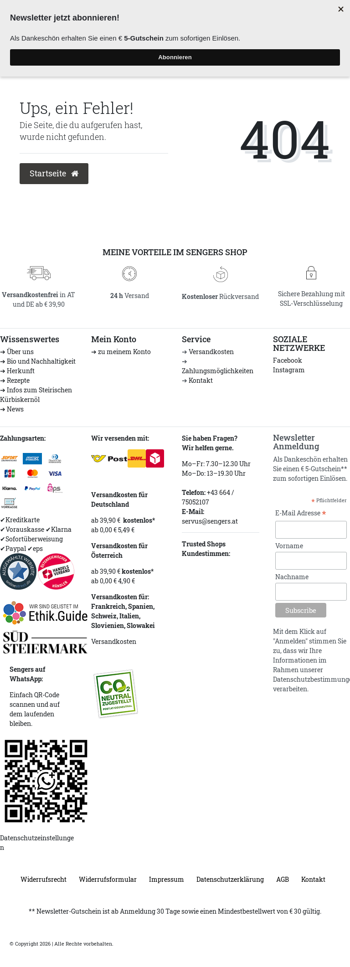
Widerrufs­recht (44, 879)
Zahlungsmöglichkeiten (217, 370)
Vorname (289, 545)
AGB (282, 879)
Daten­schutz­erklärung (230, 879)
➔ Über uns (17, 351)
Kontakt (201, 380)
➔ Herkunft (17, 370)
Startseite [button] (54, 173)
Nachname (292, 576)
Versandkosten (211, 351)
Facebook (287, 360)
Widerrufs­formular (108, 879)
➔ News (12, 409)
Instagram (289, 369)
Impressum (166, 879)
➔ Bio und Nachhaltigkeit (38, 361)
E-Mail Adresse (300, 514)
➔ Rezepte (15, 380)
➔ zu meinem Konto (121, 351)
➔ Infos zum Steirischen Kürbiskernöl (36, 395)
